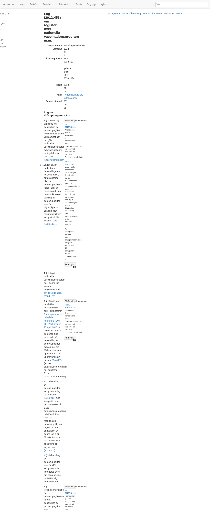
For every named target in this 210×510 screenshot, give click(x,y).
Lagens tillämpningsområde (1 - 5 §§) (19, 13)
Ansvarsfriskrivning (118, 508)
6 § (60, 173)
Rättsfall (34, 4)
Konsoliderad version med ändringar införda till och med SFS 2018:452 (100, 468)
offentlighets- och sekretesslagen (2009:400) (88, 350)
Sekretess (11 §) (10, 38)
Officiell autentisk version (76, 464)
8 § (60, 264)
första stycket (127, 193)
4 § (60, 134)
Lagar (22, 4)
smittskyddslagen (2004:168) (74, 96)
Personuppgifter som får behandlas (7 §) (21, 21)
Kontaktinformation (139, 508)
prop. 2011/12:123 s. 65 (158, 235)
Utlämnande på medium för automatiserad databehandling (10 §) (22, 33)
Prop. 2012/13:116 (155, 56)
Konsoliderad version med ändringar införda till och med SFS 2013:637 (100, 443)
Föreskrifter (65, 4)
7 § (60, 223)
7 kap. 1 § (126, 389)
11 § (61, 350)
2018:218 (129, 119)
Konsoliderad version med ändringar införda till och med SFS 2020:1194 (100, 492)
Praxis (79, 4)
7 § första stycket (75, 267)
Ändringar (6, 45)
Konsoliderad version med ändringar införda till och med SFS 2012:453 (100, 422)
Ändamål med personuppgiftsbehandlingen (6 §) (25, 17)
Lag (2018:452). (120, 129)
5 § (60, 142)
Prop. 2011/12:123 (106, 427)
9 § (60, 304)
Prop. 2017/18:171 (106, 473)
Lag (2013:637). (125, 146)
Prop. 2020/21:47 (155, 66)
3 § (60, 101)
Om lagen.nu (100, 508)
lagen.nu (8, 4)
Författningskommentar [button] (158, 52)
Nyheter (105, 4)
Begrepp (91, 4)
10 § (61, 332)
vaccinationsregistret (90, 58)
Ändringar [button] (152, 86)
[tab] (177, 52)
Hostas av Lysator (160, 508)
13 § (61, 368)
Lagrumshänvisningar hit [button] (159, 206)
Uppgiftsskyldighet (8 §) (13, 24)
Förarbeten (48, 4)
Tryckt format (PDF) (74, 419)
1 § (60, 52)
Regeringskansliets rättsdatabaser (95, 39)
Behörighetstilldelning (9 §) (14, 28)
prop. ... (203, 286)
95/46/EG (105, 111)
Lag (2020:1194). (76, 73)
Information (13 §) (10, 41)
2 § (60, 93)
